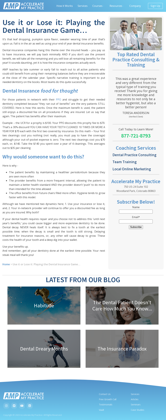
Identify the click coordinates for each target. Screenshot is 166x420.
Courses (98, 6)
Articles (134, 399)
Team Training (125, 161)
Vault (101, 409)
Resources (117, 6)
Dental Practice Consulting (134, 154)
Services (83, 6)
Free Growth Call (107, 399)
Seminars (136, 404)
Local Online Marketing (132, 169)
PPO (58, 99)
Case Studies (137, 409)
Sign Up (155, 6)
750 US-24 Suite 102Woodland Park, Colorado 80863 (135, 189)
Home (6, 264)
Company (136, 6)
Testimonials (105, 404)
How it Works (64, 6)
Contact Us (105, 394)
